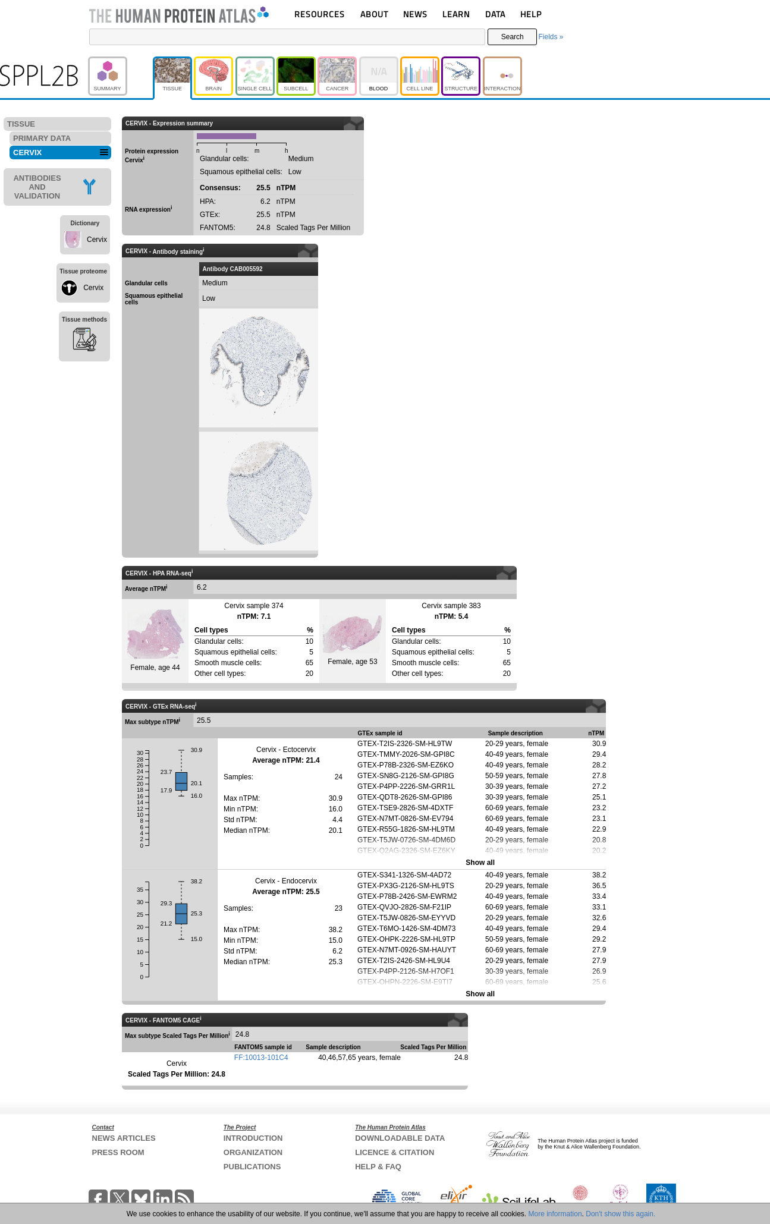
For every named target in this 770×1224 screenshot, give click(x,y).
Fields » (550, 37)
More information (555, 1214)
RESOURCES (319, 14)
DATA (495, 14)
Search (512, 37)
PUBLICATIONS (252, 1166)
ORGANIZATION (253, 1152)
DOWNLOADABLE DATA (400, 1138)
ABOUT (374, 14)
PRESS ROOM (118, 1152)
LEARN (456, 14)
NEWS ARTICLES (124, 1138)
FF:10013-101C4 (261, 1057)
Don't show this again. (620, 1214)
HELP (531, 14)
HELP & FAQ (378, 1166)
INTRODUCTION (253, 1138)
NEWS (415, 14)
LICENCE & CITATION (394, 1152)
